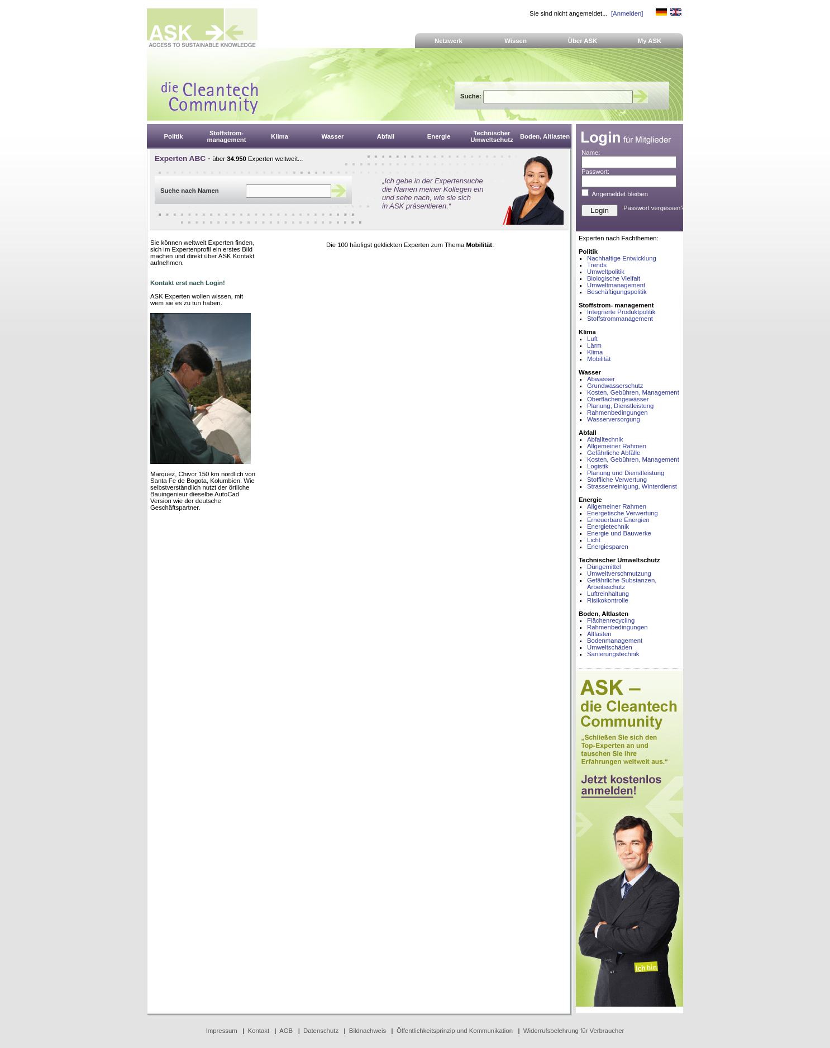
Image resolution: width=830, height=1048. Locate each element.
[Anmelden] (627, 13)
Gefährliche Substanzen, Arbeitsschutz (621, 583)
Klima (595, 352)
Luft (592, 338)
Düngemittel (604, 566)
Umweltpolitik (605, 271)
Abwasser (601, 379)
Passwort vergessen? (653, 208)
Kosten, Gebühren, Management (633, 392)
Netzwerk (448, 40)
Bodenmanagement (614, 640)
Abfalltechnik (605, 439)
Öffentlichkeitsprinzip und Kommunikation (455, 1030)
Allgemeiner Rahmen (616, 446)
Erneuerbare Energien (618, 519)
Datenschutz (320, 1030)
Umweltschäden (609, 647)
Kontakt (259, 1030)
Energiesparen (607, 546)
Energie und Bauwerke (619, 533)
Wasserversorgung (613, 419)
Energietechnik (608, 526)
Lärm (594, 345)
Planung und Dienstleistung (625, 473)
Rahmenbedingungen (617, 412)
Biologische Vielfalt (613, 278)
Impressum (221, 1030)
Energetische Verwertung (622, 513)
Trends (597, 265)
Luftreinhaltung (608, 593)
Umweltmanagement (616, 285)
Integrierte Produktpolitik (621, 312)
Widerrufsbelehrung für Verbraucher (573, 1030)
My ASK (650, 40)
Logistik (598, 466)
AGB (286, 1030)
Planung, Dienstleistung (620, 405)
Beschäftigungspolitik (617, 291)
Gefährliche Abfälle (613, 452)
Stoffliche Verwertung (617, 479)
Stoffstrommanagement (620, 318)
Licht (593, 540)
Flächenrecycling (611, 620)
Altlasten (599, 633)
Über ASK (583, 40)
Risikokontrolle (607, 600)
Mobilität (598, 358)
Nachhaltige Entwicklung (621, 258)
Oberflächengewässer (618, 399)
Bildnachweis (367, 1030)
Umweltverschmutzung (619, 573)
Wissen (515, 40)
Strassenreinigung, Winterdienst (632, 486)
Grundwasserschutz (615, 385)
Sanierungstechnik (613, 654)
